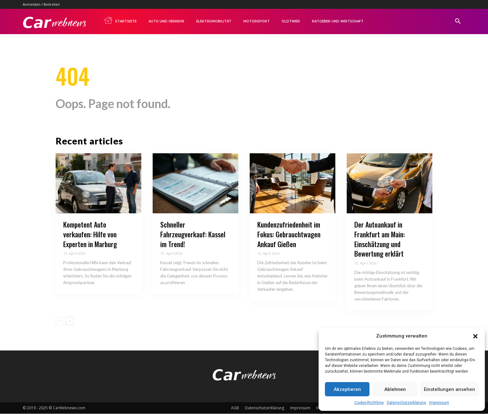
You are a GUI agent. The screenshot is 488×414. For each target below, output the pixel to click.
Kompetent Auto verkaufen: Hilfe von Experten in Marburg (90, 234)
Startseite (120, 20)
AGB (235, 408)
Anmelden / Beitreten (41, 4)
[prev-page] (60, 321)
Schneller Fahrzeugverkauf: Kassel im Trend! (192, 234)
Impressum (439, 402)
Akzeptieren (347, 389)
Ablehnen (395, 389)
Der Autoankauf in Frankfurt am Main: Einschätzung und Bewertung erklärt (379, 239)
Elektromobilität (213, 21)
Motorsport (256, 21)
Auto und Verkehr (166, 21)
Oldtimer (291, 21)
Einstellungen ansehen (449, 389)
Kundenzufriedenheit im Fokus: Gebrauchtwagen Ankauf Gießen (288, 234)
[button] (475, 336)
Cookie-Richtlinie (369, 402)
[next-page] (70, 321)
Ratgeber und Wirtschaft (337, 21)
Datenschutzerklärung (406, 402)
